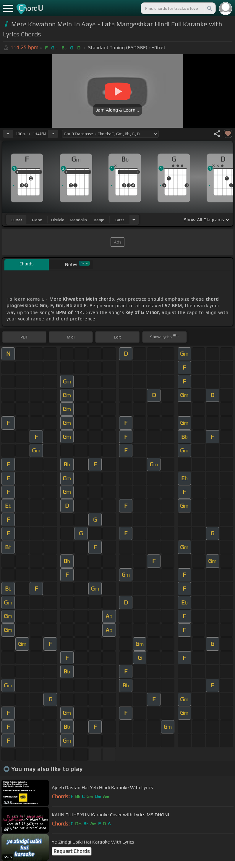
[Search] (209, 8)
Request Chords (72, 851)
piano (37, 219)
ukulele (57, 219)
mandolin (78, 219)
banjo (99, 219)
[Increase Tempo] (53, 134)
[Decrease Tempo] (8, 134)
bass (119, 219)
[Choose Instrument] (133, 219)
